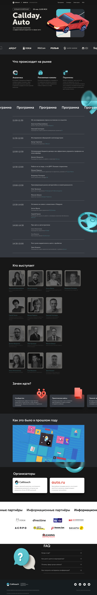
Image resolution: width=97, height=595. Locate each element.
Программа (61, 2)
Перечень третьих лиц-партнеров (83, 590)
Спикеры (68, 2)
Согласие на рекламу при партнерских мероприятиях (18, 593)
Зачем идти (76, 2)
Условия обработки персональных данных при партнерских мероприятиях (23, 590)
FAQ (83, 2)
